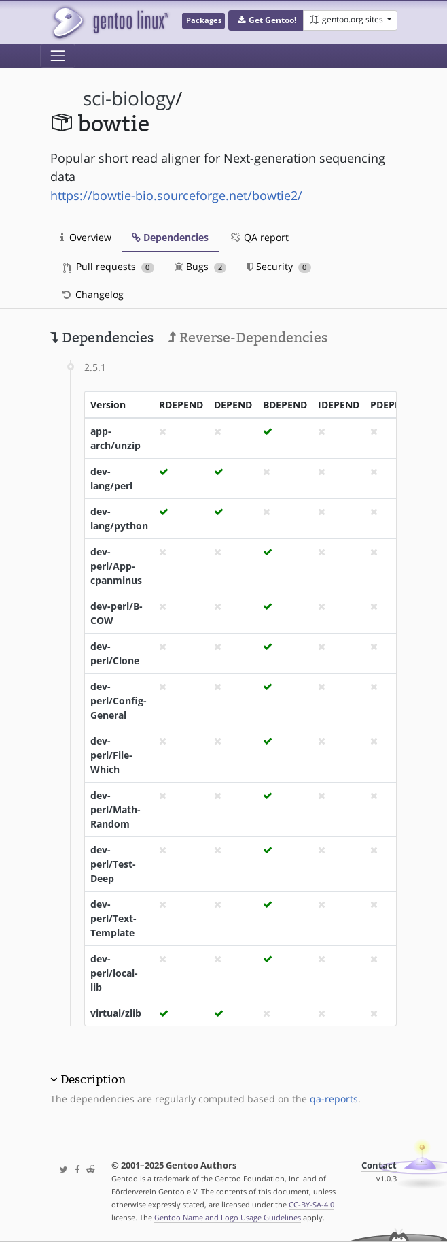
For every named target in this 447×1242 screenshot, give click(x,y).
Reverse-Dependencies (247, 337)
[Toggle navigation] (57, 56)
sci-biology (129, 98)
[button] (266, 20)
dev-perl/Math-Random (115, 809)
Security (279, 266)
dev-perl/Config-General (118, 700)
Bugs (201, 266)
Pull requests (108, 266)
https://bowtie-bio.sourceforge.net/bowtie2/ (176, 195)
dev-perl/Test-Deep (113, 864)
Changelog (92, 294)
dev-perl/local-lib (114, 973)
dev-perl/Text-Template (113, 918)
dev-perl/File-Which (111, 755)
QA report (259, 237)
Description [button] (93, 1079)
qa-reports (334, 1098)
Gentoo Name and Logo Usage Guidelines (227, 1217)
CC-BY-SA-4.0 (311, 1204)
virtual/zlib (115, 1013)
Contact (379, 1165)
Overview (85, 237)
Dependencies (170, 237)
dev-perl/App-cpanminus (116, 566)
